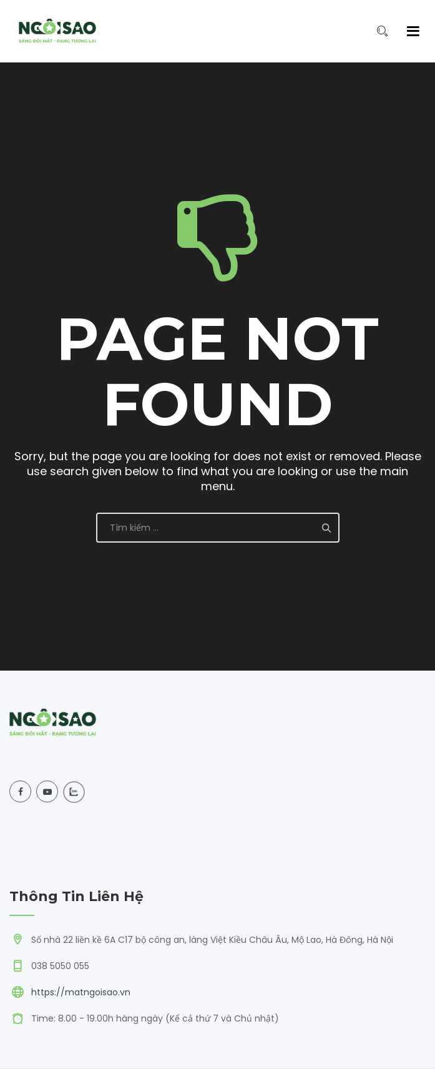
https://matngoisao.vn (80, 992)
